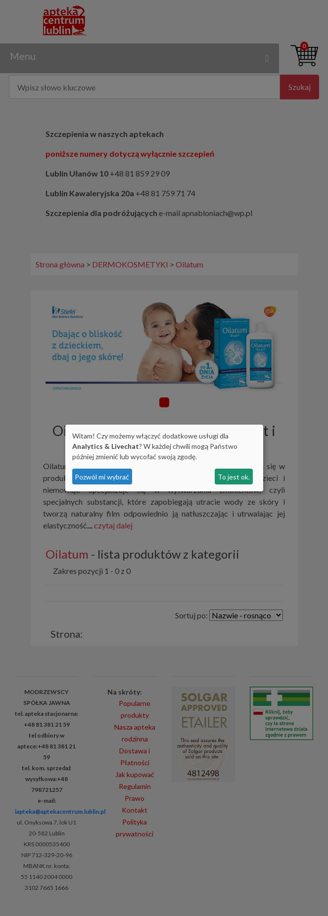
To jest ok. (234, 477)
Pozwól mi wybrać (102, 477)
